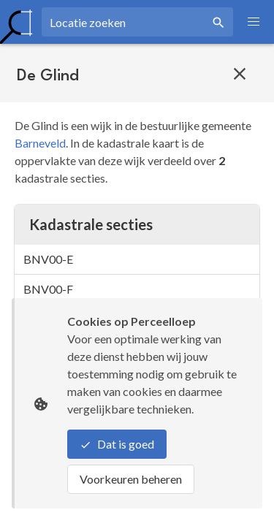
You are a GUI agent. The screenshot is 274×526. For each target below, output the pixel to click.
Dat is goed (117, 444)
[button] (253, 22)
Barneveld (40, 143)
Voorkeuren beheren (131, 479)
